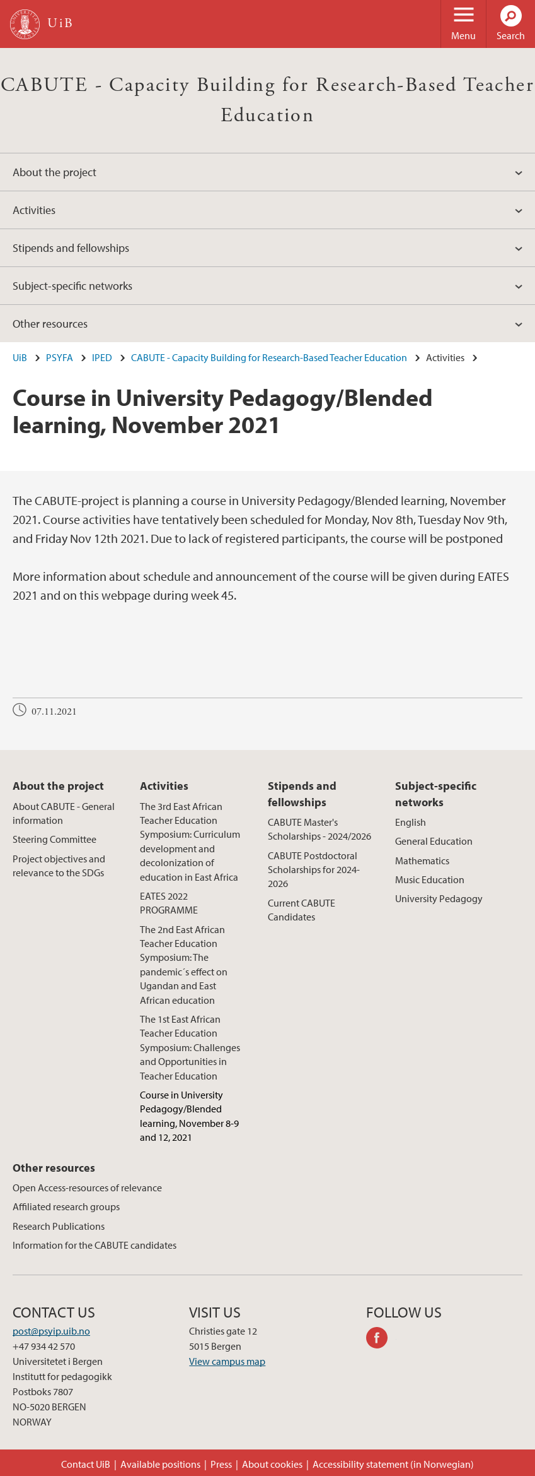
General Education (434, 841)
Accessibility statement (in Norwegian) (393, 1464)
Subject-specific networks (72, 285)
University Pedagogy (439, 898)
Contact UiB (85, 1464)
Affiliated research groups (66, 1206)
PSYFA (59, 357)
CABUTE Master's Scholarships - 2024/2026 (319, 829)
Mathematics (422, 860)
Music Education (429, 879)
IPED (102, 357)
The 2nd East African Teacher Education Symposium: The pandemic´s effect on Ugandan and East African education (183, 964)
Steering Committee (54, 839)
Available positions (160, 1464)
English (410, 822)
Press (221, 1464)
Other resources (50, 323)
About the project (54, 172)
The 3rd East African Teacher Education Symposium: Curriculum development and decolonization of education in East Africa (190, 841)
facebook (381, 1339)
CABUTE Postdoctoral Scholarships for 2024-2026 (314, 869)
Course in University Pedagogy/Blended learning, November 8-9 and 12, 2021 (189, 1115)
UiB (20, 357)
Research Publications (59, 1226)
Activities (34, 210)
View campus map (227, 1361)
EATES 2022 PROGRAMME (169, 903)
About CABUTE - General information (64, 813)
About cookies (272, 1464)
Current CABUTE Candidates (301, 909)
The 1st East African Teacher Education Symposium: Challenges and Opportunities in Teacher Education (190, 1047)
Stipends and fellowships (71, 248)
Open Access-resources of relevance (87, 1187)
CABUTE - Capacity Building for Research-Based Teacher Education (269, 357)
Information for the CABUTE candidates (94, 1245)
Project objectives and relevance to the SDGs (59, 865)
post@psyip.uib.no (51, 1330)
